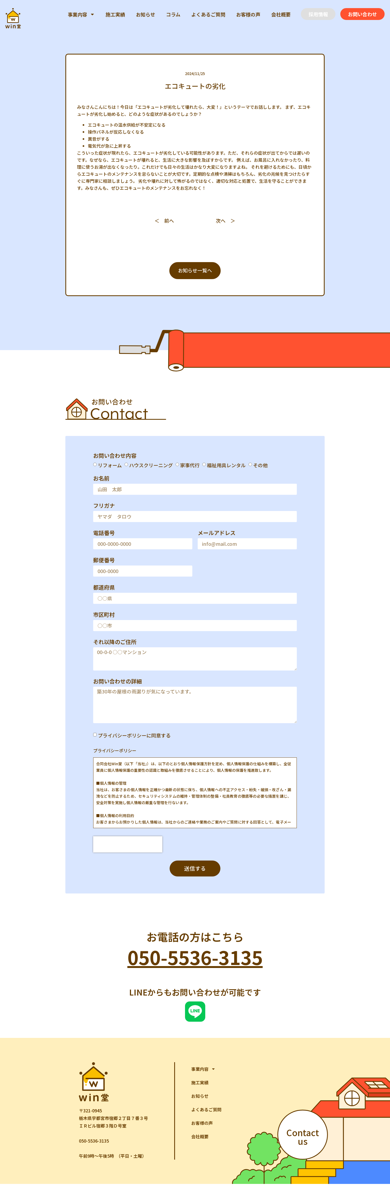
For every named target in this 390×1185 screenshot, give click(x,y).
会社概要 (281, 14)
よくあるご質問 (208, 14)
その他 (260, 465)
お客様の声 (248, 14)
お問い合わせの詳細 (117, 682)
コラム (173, 14)
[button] (318, 14)
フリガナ (104, 506)
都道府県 (104, 588)
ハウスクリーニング (151, 465)
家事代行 (190, 465)
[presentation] (127, 845)
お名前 (101, 479)
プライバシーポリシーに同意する (134, 736)
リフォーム (110, 465)
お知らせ (145, 14)
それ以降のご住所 (114, 643)
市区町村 (104, 615)
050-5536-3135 (195, 957)
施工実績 (115, 14)
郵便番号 (104, 561)
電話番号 (104, 534)
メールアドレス (217, 534)
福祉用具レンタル (226, 465)
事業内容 (81, 14)
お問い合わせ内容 (114, 456)
